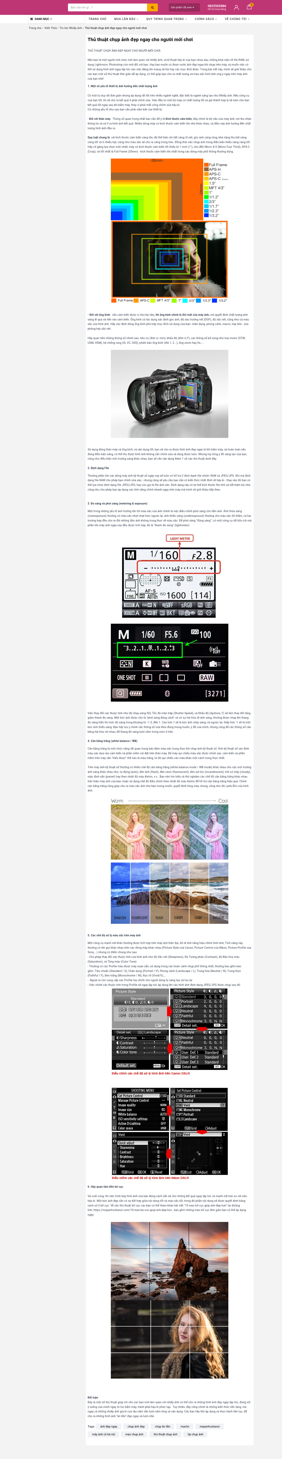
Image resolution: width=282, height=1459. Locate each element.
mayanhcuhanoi (210, 1426)
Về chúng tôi (237, 19)
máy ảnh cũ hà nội (103, 1434)
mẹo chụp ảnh (134, 1434)
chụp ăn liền (162, 1426)
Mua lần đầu (126, 19)
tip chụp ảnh (195, 1434)
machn (185, 1426)
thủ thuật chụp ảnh (165, 1434)
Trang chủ (97, 19)
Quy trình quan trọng (166, 19)
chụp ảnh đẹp (136, 1426)
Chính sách (206, 19)
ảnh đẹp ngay (108, 1426)
